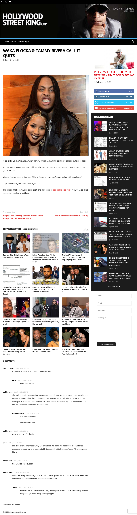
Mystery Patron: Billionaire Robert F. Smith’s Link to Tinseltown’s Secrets (44, 289)
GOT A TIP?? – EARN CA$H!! (17, 41)
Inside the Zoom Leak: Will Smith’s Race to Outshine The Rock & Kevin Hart (74, 351)
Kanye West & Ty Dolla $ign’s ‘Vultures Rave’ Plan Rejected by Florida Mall (46, 321)
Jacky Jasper (98, 82)
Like (130, 91)
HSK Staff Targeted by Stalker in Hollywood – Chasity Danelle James (120, 221)
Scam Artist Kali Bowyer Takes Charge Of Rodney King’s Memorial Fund (120, 234)
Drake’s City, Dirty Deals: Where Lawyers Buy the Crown (16, 256)
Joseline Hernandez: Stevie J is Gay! (71, 215)
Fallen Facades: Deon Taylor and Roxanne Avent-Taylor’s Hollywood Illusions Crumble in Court (45, 258)
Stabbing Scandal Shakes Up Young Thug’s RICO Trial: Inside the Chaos (75, 321)
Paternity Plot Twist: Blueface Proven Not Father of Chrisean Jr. (74, 289)
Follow (129, 97)
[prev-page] (84, 229)
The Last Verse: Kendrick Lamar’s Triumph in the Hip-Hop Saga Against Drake (73, 257)
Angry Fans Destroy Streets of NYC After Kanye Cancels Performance (23, 217)
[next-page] (87, 229)
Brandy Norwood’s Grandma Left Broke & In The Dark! (121, 140)
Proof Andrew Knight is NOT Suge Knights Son (120, 178)
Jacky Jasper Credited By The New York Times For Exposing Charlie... (114, 75)
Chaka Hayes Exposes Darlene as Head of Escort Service (119, 153)
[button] (133, 42)
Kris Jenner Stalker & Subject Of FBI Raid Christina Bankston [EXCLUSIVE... (119, 261)
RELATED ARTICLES (12, 229)
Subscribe (128, 108)
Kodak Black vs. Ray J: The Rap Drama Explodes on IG (45, 350)
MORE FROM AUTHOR (30, 229)
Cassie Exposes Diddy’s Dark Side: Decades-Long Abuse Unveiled (15, 351)
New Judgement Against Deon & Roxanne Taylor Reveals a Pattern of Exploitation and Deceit (16, 290)
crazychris (7, 460)
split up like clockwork (62, 190)
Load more (114, 287)
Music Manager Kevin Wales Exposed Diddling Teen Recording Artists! (120, 192)
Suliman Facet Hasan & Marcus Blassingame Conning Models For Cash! (120, 207)
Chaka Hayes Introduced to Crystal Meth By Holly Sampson (121, 166)
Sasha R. (8, 60)
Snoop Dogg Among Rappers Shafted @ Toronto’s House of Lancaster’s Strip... (118, 126)
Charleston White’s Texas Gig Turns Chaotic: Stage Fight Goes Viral (16, 321)
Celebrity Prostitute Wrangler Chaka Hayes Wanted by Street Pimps (120, 275)
